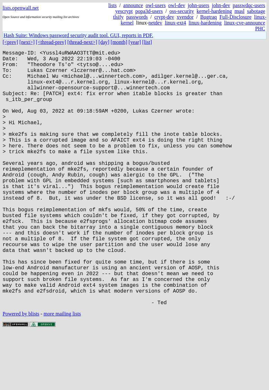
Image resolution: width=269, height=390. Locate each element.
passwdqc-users (249, 5)
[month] (119, 42)
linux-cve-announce (244, 22)
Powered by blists (21, 370)
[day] (103, 42)
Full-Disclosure (235, 17)
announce (133, 5)
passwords (137, 17)
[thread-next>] (82, 42)
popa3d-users (149, 11)
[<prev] (10, 42)
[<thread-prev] (51, 42)
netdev (155, 22)
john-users (198, 5)
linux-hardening (205, 22)
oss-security (181, 11)
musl (239, 11)
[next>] (27, 42)
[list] (147, 42)
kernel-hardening (214, 11)
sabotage (256, 11)
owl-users (155, 5)
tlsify (118, 17)
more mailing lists (62, 370)
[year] (135, 42)
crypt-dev (164, 17)
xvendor (185, 17)
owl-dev (176, 5)
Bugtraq (208, 17)
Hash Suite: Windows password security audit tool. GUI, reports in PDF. (78, 35)
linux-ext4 (175, 22)
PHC (260, 28)
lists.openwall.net (21, 8)
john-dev (221, 5)
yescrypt (124, 11)
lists (112, 5)
